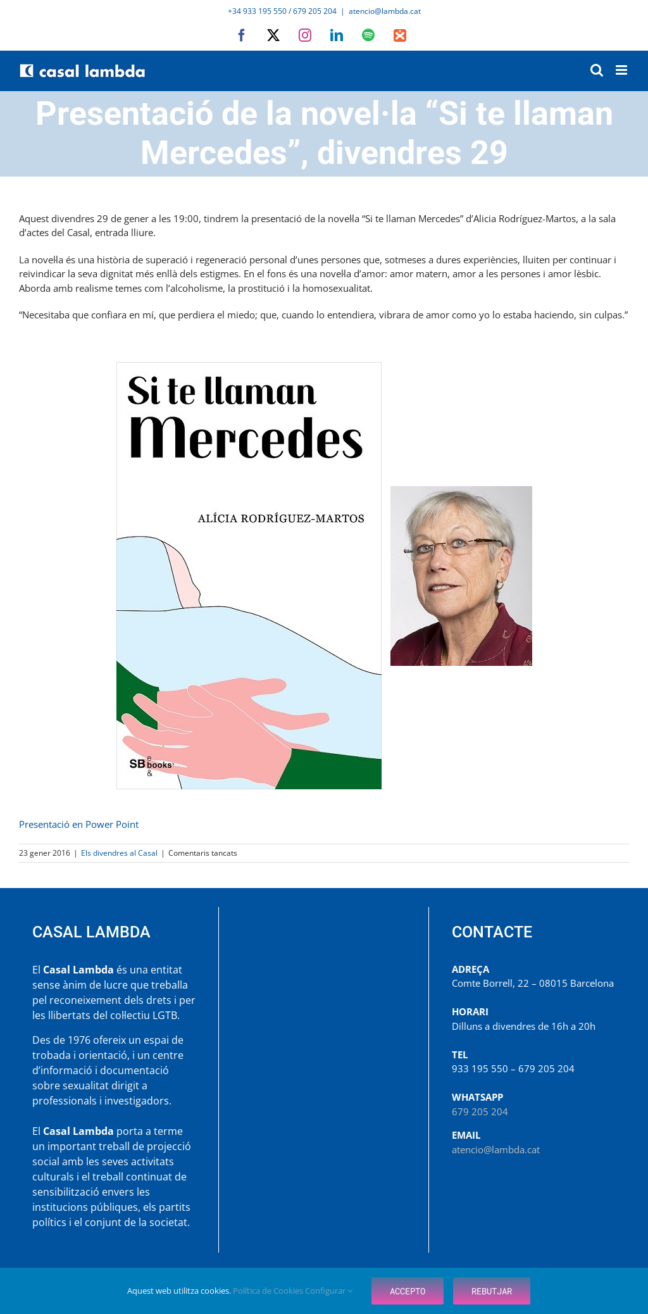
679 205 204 (480, 1111)
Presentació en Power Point (79, 824)
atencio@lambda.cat (385, 11)
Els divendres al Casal (119, 853)
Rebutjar (491, 1291)
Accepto (407, 1291)
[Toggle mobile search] (596, 70)
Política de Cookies (269, 1290)
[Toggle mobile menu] (622, 70)
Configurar (328, 1290)
